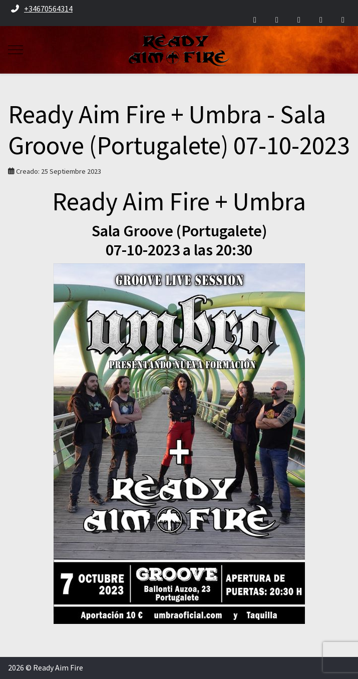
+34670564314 (48, 9)
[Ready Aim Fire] (179, 50)
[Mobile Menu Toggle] (15, 50)
